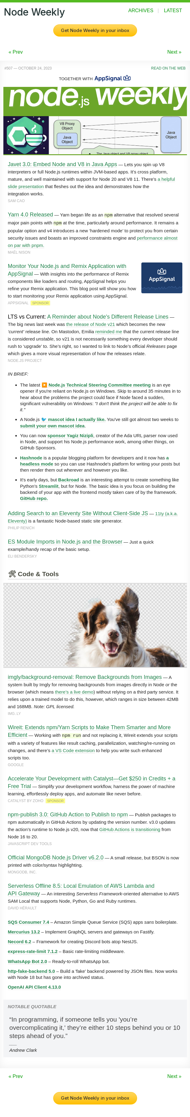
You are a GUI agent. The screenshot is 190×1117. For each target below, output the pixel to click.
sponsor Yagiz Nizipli (70, 434)
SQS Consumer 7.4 (28, 920)
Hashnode (31, 456)
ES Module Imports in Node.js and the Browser (65, 541)
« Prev (16, 52)
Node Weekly (34, 12)
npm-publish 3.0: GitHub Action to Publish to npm (68, 813)
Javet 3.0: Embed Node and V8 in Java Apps (62, 164)
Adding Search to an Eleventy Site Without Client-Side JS (78, 512)
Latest (173, 10)
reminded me (108, 330)
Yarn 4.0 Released (30, 215)
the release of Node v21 (90, 323)
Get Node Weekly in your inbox (95, 30)
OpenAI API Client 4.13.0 (34, 985)
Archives (140, 10)
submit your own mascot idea (52, 424)
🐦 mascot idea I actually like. (73, 418)
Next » (174, 52)
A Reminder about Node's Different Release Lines (107, 316)
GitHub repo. (34, 497)
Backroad (68, 478)
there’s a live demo (74, 691)
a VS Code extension (73, 748)
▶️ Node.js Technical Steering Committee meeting (96, 384)
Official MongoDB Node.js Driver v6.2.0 (56, 856)
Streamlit (48, 485)
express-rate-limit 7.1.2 (33, 949)
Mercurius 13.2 (24, 930)
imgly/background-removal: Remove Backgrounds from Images (85, 676)
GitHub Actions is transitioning (129, 827)
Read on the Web (168, 68)
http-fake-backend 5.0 (31, 969)
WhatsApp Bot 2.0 (27, 959)
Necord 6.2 (20, 940)
